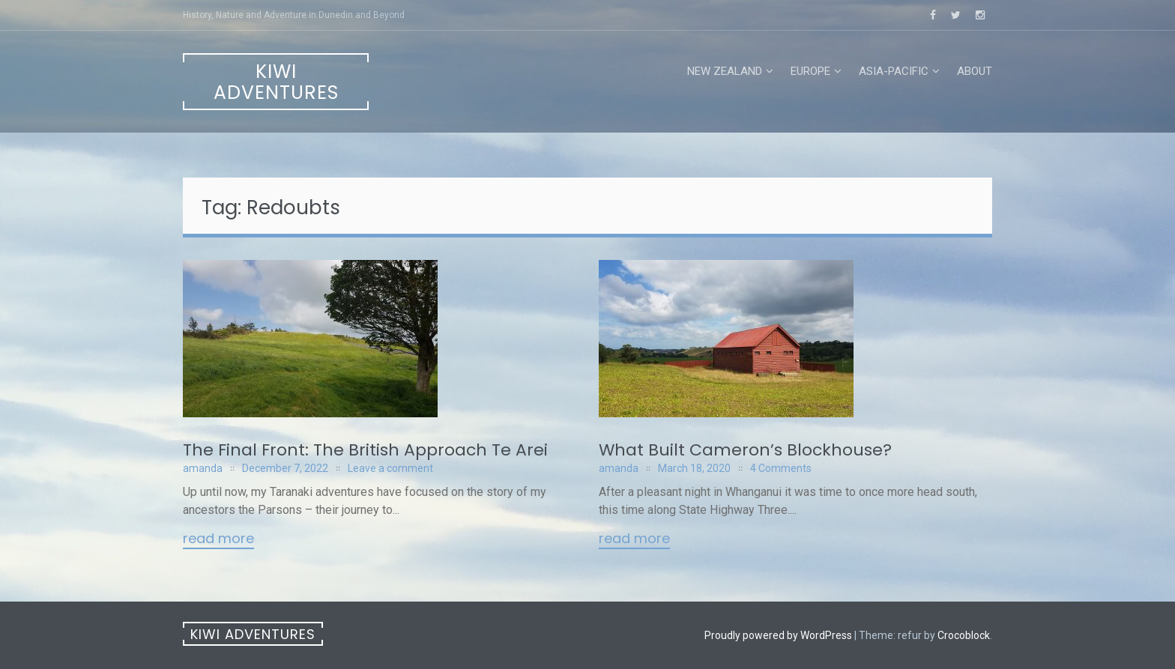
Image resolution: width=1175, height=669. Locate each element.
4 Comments (781, 468)
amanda (203, 468)
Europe (810, 71)
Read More (218, 539)
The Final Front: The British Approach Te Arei (365, 449)
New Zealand (724, 71)
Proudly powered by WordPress (778, 635)
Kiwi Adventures (276, 82)
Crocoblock (963, 635)
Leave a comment (390, 468)
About (974, 71)
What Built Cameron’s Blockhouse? (745, 449)
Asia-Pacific (893, 71)
